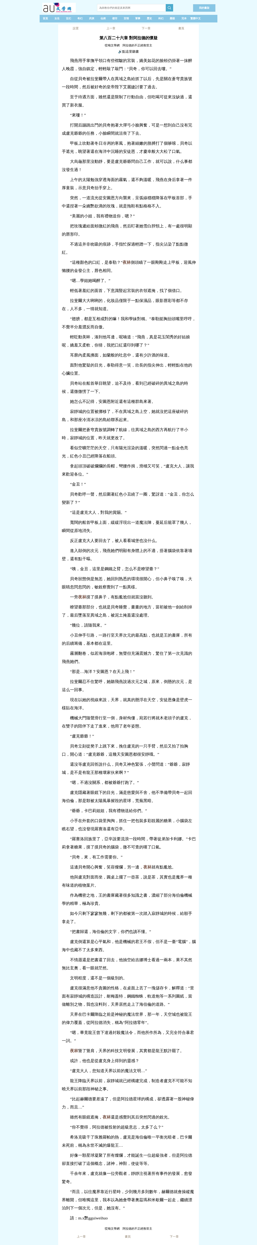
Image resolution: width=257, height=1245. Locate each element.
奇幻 (80, 18)
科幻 (160, 18)
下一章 (146, 28)
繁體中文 (195, 18)
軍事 (137, 18)
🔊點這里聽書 (128, 51)
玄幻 (68, 18)
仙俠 (103, 18)
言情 (126, 18)
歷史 (149, 18)
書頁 (181, 28)
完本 (184, 18)
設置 (76, 28)
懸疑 (172, 18)
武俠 (91, 18)
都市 (114, 18)
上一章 (110, 28)
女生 (57, 18)
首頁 (45, 18)
